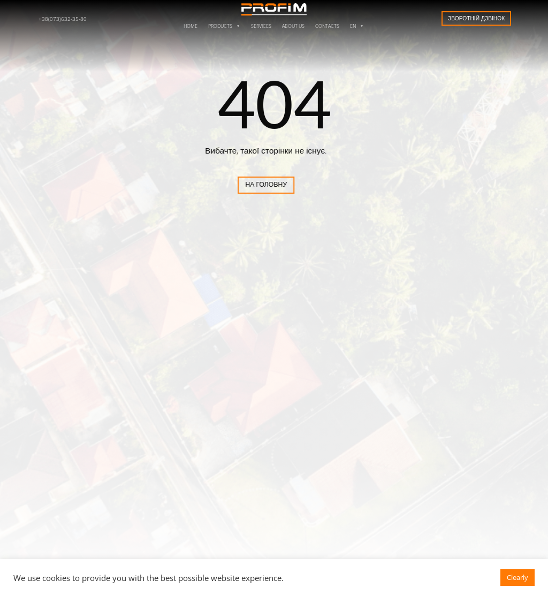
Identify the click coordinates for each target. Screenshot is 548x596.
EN (357, 25)
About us (293, 25)
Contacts (327, 25)
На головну (237, 184)
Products (224, 25)
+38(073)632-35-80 (63, 18)
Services (261, 25)
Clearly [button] (517, 577)
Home (190, 25)
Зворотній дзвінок (476, 18)
